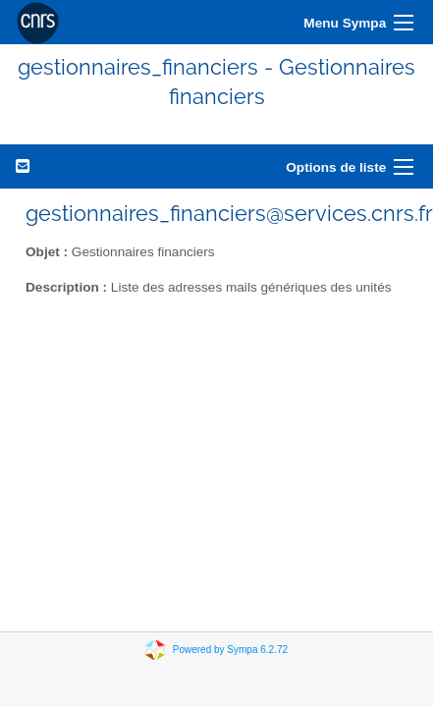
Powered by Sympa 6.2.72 (230, 648)
